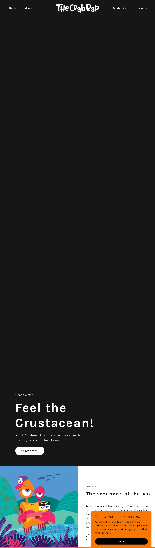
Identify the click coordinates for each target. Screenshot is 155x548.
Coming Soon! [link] (121, 8)
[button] (142, 8)
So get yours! (29, 450)
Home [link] (12, 8)
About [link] (28, 8)
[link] (77, 8)
